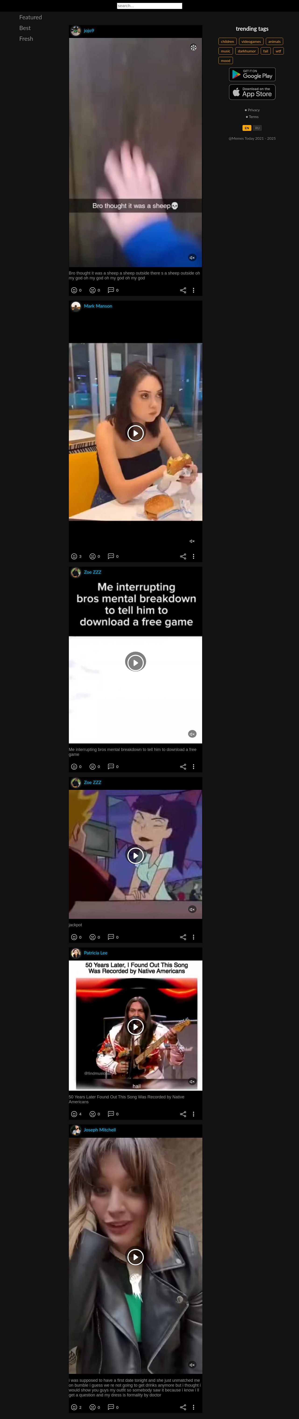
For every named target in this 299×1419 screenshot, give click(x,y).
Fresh (26, 38)
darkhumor (247, 51)
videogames (251, 41)
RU (257, 128)
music (226, 51)
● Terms (252, 116)
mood (225, 60)
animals (274, 41)
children (227, 41)
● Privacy (252, 110)
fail (265, 51)
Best (25, 27)
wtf (278, 51)
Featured (30, 17)
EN (247, 128)
